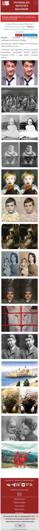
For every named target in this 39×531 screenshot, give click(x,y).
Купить (23, 27)
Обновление (19, 513)
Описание (9, 24)
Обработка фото (19, 499)
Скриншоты (7, 29)
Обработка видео (19, 502)
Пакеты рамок (19, 506)
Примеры (30, 27)
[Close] (37, 516)
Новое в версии (19, 24)
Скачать (17, 27)
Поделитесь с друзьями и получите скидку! (19, 480)
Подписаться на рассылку (19, 492)
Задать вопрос (19, 509)
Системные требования (20, 29)
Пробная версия (30, 35)
